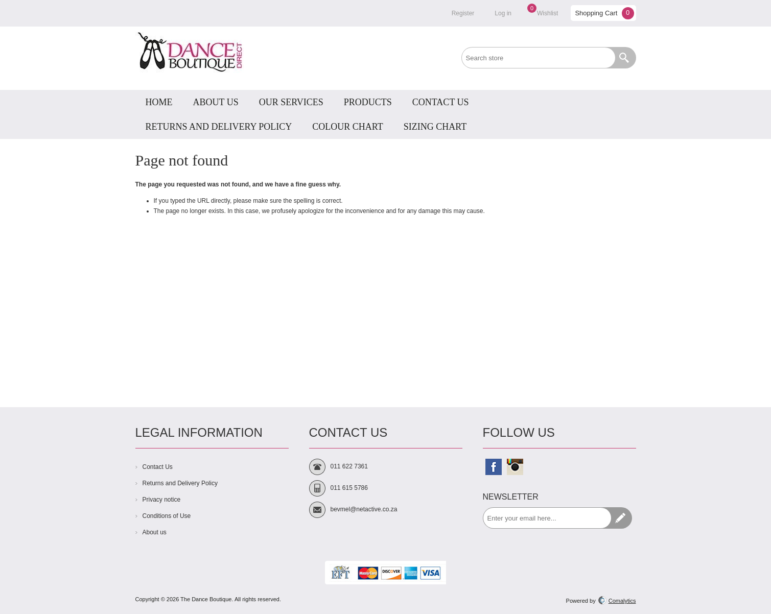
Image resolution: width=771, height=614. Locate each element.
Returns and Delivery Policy (180, 483)
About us (155, 532)
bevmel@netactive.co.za (364, 509)
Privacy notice (162, 499)
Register (463, 13)
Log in (503, 13)
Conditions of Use (167, 515)
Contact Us (158, 466)
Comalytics (617, 601)
